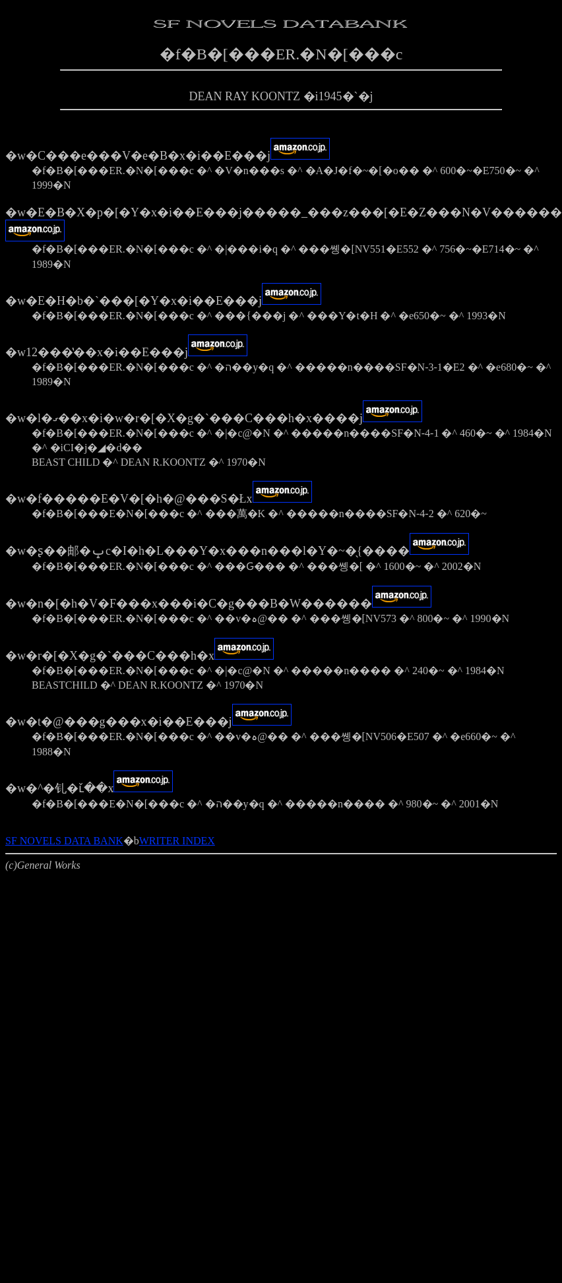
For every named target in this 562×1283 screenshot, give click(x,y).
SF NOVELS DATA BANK (64, 840)
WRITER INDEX (177, 840)
